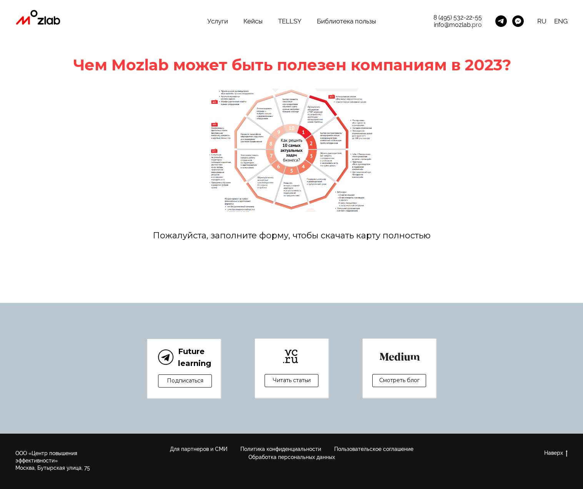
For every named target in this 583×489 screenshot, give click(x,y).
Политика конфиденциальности (280, 449)
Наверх (556, 453)
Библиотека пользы (346, 21)
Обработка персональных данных (291, 457)
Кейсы (253, 21)
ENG (561, 21)
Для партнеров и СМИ (198, 449)
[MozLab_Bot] (518, 21)
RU (541, 21)
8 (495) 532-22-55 (457, 17)
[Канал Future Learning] (501, 21)
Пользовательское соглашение (373, 449)
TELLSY (289, 21)
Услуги (217, 21)
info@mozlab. (453, 24)
